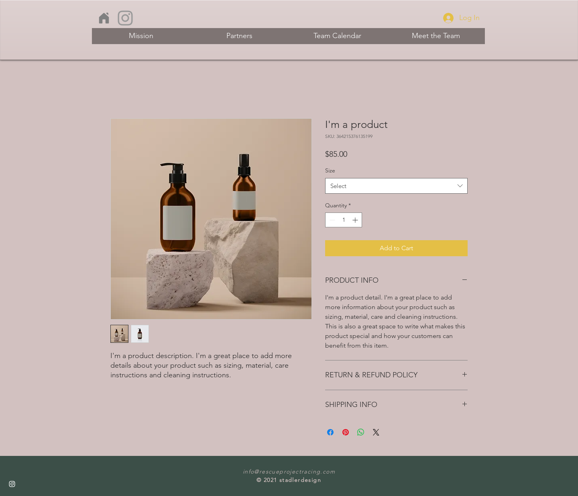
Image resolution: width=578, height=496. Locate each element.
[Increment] (356, 220)
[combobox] (396, 186)
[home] (103, 18)
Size (330, 170)
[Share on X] (376, 432)
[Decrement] (331, 220)
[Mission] (141, 36)
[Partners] (239, 36)
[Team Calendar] (337, 36)
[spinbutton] (343, 220)
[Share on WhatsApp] (361, 432)
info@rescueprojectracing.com (289, 471)
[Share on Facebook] (330, 432)
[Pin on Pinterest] (345, 432)
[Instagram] (125, 18)
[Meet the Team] (436, 36)
